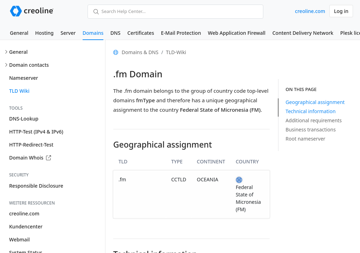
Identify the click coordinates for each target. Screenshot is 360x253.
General (19, 33)
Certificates (140, 33)
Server (68, 33)
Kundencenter (26, 226)
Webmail (19, 239)
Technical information (310, 111)
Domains (93, 33)
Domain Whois (30, 157)
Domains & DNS (140, 52)
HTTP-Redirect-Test (31, 144)
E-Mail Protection (181, 33)
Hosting (44, 33)
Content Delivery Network (302, 33)
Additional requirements (313, 120)
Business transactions (310, 129)
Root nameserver (305, 138)
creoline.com (310, 11)
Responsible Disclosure (36, 185)
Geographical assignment (315, 102)
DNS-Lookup (23, 118)
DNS (115, 33)
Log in (341, 11)
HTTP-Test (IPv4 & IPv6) (36, 131)
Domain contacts (29, 64)
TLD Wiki (19, 90)
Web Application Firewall (236, 33)
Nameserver (23, 77)
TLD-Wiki (176, 52)
